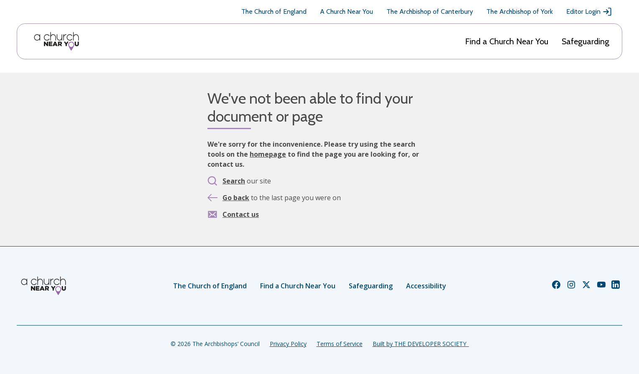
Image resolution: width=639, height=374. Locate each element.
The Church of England (274, 11)
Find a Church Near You (506, 41)
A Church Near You (346, 11)
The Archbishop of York (519, 11)
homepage (268, 154)
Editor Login (589, 12)
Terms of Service (340, 344)
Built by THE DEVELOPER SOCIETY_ (421, 344)
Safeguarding (585, 41)
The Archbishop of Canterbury (429, 11)
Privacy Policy (288, 344)
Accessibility (426, 285)
